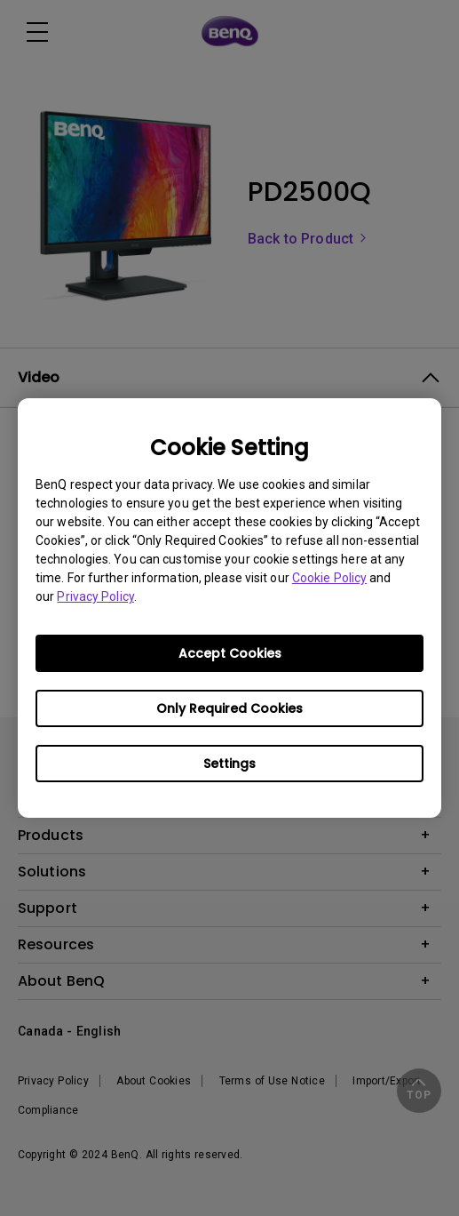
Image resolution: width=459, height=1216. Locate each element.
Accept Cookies (229, 653)
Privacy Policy (95, 596)
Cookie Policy (329, 578)
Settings (229, 763)
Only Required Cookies (229, 708)
